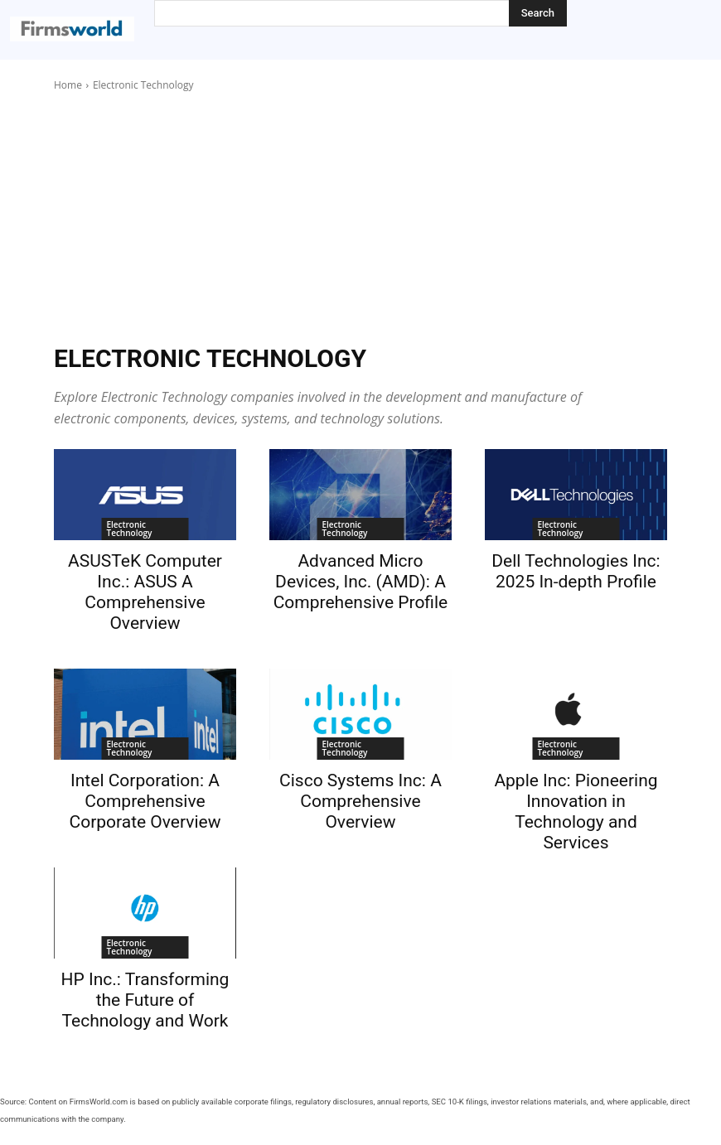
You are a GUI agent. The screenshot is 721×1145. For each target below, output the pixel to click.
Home (68, 85)
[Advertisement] (360, 218)
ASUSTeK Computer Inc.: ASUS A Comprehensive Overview (145, 592)
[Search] (538, 13)
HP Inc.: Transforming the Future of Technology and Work (145, 1000)
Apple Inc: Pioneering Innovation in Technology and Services (575, 812)
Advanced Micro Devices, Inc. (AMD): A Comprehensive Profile (360, 581)
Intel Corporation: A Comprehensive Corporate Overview (144, 801)
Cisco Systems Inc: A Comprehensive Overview (360, 801)
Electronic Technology (129, 529)
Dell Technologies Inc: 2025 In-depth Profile (575, 571)
